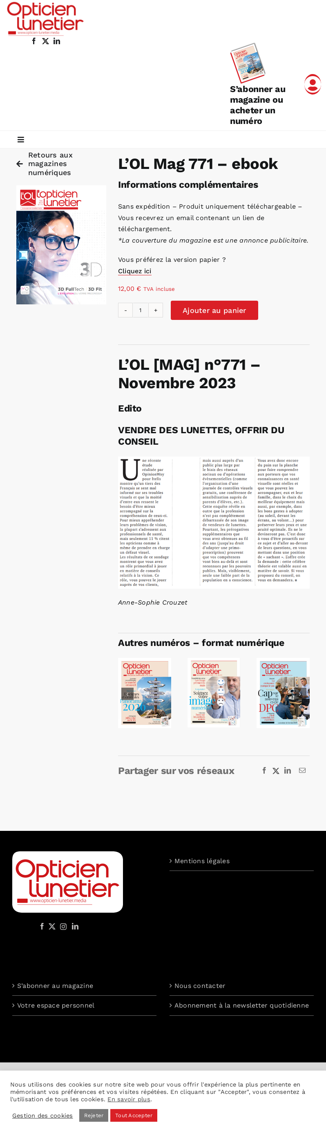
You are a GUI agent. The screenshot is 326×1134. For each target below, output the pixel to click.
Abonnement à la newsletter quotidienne (241, 1005)
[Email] (302, 770)
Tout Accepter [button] (133, 1115)
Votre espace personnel (55, 1005)
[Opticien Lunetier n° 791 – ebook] (283, 662)
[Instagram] (62, 926)
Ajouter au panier (214, 310)
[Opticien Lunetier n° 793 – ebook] (144, 662)
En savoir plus (128, 1099)
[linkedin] (57, 41)
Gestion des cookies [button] (42, 1115)
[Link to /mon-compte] (312, 84)
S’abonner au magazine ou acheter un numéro (257, 105)
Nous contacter (200, 986)
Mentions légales (202, 861)
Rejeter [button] (94, 1115)
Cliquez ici (135, 271)
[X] (276, 770)
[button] (127, 694)
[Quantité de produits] (140, 310)
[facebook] (34, 41)
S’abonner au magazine (55, 986)
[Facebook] (264, 770)
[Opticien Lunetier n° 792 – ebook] (214, 662)
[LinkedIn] (287, 770)
